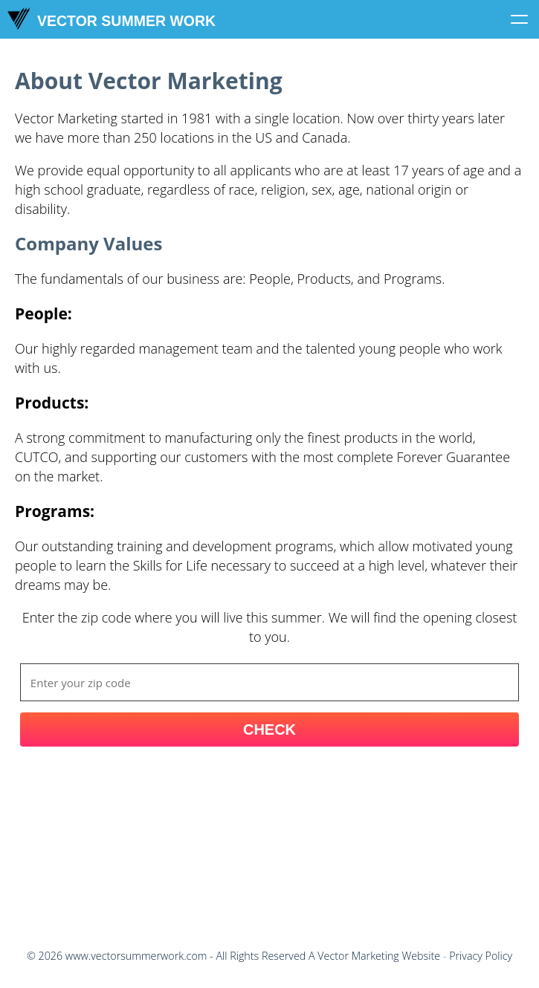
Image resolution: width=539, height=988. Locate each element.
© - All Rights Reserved (166, 956)
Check (269, 729)
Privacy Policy (480, 956)
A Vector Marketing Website (374, 956)
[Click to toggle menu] (519, 19)
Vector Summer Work (111, 18)
